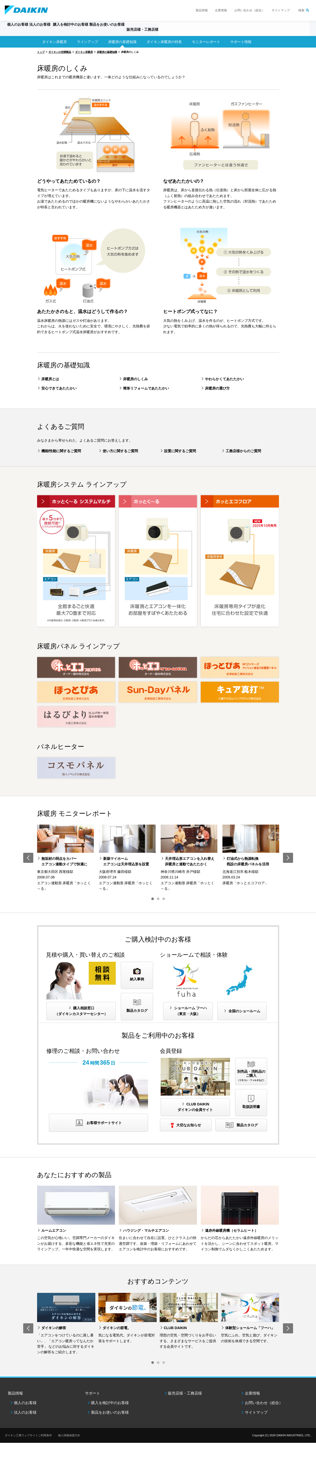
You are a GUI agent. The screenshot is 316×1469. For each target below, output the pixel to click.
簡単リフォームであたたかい (146, 388)
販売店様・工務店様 (174, 32)
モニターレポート (206, 42)
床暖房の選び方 (217, 388)
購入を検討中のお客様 (110, 1403)
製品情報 (202, 10)
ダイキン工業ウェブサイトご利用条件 (28, 1435)
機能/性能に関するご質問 (61, 451)
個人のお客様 (25, 1403)
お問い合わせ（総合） (249, 10)
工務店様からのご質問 (243, 451)
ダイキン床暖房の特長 (164, 42)
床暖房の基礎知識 (122, 42)
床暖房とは (50, 379)
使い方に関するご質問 (120, 451)
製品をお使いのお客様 (110, 1412)
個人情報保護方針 (69, 1435)
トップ (41, 52)
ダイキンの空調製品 (59, 52)
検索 (301, 10)
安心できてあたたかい (59, 388)
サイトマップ (281, 10)
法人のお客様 (25, 1412)
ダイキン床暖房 (54, 42)
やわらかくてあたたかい (224, 379)
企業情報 (221, 10)
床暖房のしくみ (135, 379)
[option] (65, 858)
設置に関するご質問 (180, 451)
